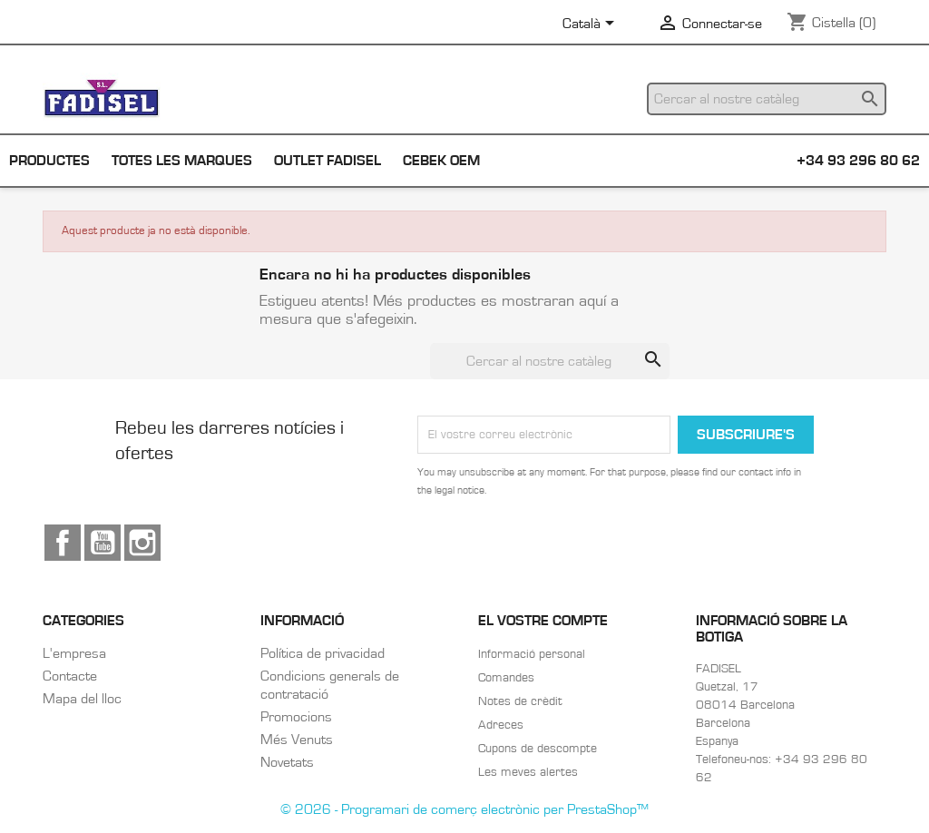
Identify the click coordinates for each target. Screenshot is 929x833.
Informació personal (531, 654)
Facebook (62, 542)
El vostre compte (543, 620)
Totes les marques (182, 160)
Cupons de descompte (537, 748)
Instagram (142, 542)
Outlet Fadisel (327, 160)
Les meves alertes (528, 772)
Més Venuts (296, 739)
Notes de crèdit (520, 701)
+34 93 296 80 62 (858, 160)
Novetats (287, 762)
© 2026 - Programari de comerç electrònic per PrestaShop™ (464, 809)
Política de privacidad (322, 653)
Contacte (70, 676)
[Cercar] (766, 99)
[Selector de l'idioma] (591, 24)
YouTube (102, 542)
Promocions (296, 717)
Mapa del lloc (82, 698)
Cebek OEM (441, 160)
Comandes (506, 677)
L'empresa (74, 653)
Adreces (500, 725)
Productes (49, 160)
